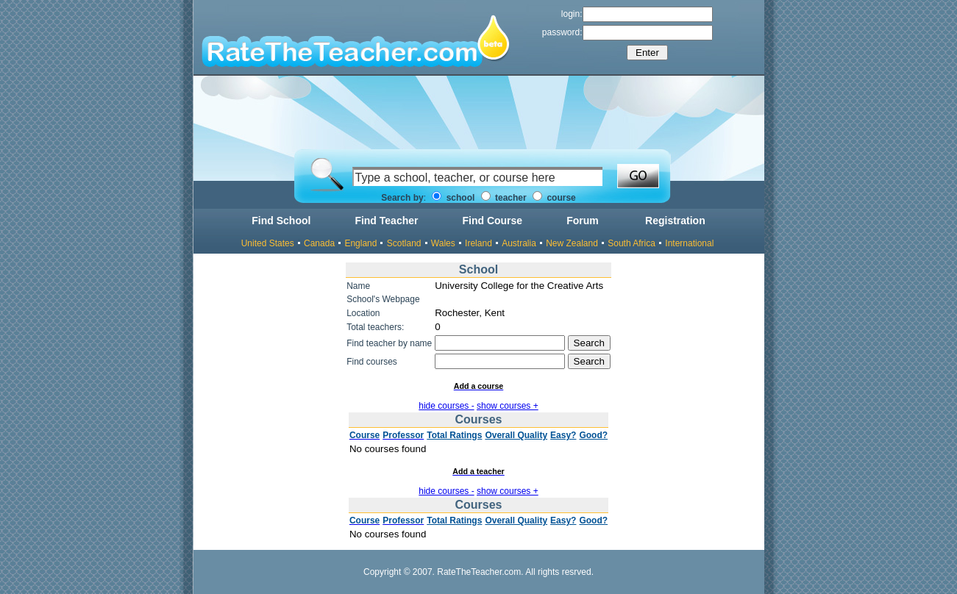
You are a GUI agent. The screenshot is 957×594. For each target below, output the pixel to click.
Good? (593, 435)
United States (267, 243)
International (689, 243)
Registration (675, 220)
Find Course (492, 220)
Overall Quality (516, 435)
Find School (281, 220)
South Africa (631, 243)
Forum (582, 220)
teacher (504, 198)
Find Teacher (386, 220)
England (360, 243)
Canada (319, 243)
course (554, 198)
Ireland (478, 243)
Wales (443, 243)
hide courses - (446, 406)
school (453, 198)
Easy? (563, 435)
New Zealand (572, 243)
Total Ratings (454, 435)
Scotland (404, 243)
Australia (519, 243)
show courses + (507, 406)
